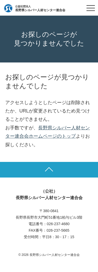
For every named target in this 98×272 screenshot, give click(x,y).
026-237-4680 (58, 224)
